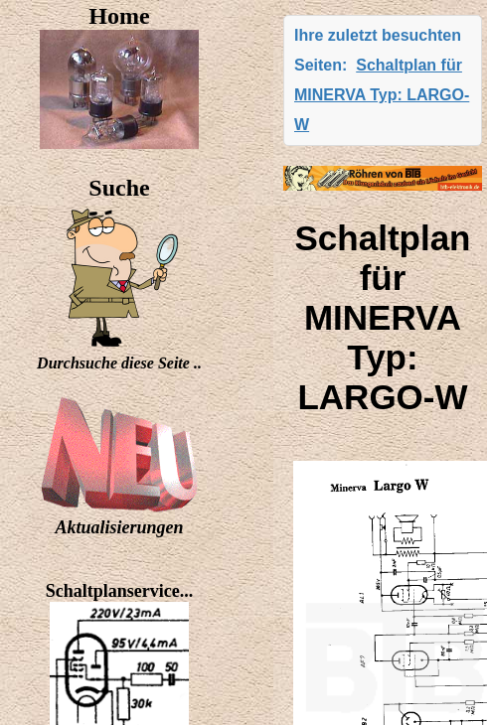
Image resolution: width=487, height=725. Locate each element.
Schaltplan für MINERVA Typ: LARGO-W (381, 95)
